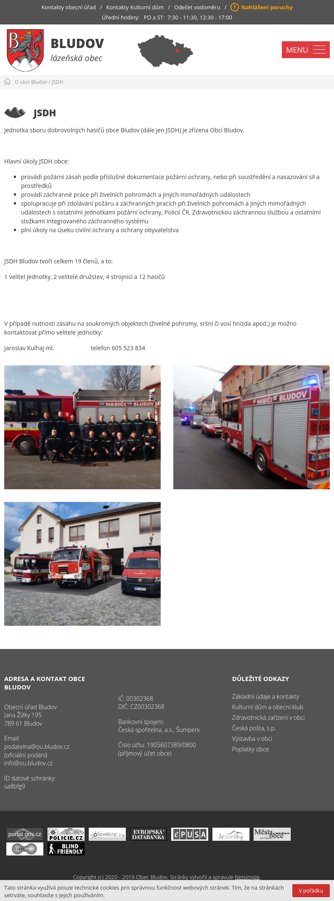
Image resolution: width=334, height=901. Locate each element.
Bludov (77, 43)
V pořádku (311, 890)
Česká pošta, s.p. (254, 728)
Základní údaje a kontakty (265, 696)
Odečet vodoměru (197, 7)
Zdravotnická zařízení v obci (268, 717)
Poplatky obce (250, 749)
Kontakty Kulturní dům (135, 7)
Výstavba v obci (252, 739)
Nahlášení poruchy (266, 7)
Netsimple (247, 877)
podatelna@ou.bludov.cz (36, 747)
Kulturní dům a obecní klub (267, 707)
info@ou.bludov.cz (28, 763)
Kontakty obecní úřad (68, 7)
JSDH (57, 82)
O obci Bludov (31, 82)
